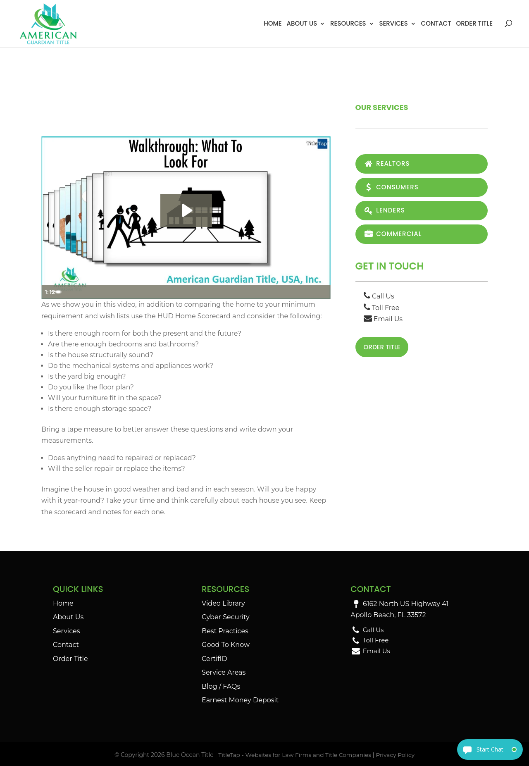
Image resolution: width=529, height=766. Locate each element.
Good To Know (226, 645)
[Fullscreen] (322, 292)
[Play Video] (49, 292)
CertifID (214, 659)
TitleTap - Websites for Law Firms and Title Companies (294, 755)
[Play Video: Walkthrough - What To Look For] (186, 210)
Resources (348, 23)
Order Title (474, 23)
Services (393, 23)
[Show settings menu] (306, 292)
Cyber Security (225, 617)
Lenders (385, 212)
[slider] (177, 292)
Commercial (394, 236)
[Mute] (289, 292)
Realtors (388, 164)
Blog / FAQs (221, 686)
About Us (301, 23)
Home (272, 23)
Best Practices (225, 631)
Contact (436, 23)
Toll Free (382, 310)
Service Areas (223, 672)
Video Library (223, 603)
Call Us (379, 299)
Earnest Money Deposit (240, 700)
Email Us (383, 321)
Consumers (392, 188)
